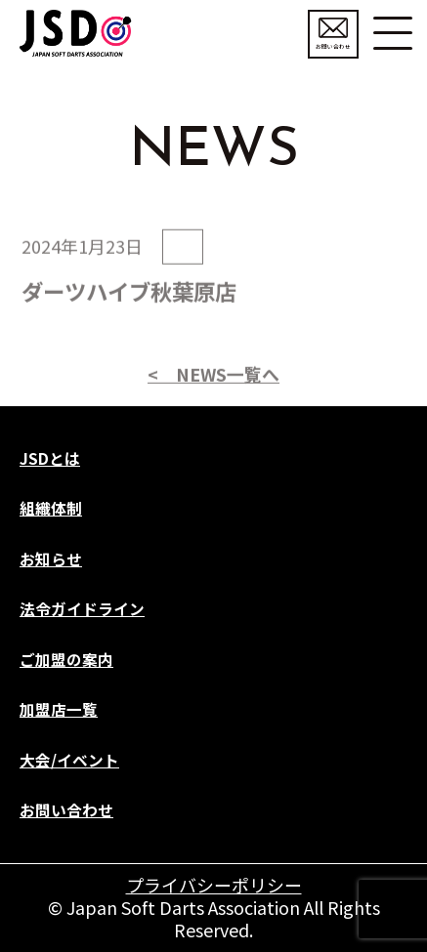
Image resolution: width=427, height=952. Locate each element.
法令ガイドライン (82, 609)
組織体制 (51, 508)
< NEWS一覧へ (213, 407)
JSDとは (50, 458)
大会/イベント (69, 760)
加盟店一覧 (59, 709)
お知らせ (51, 559)
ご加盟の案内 (66, 659)
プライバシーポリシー (214, 884)
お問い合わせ (333, 34)
